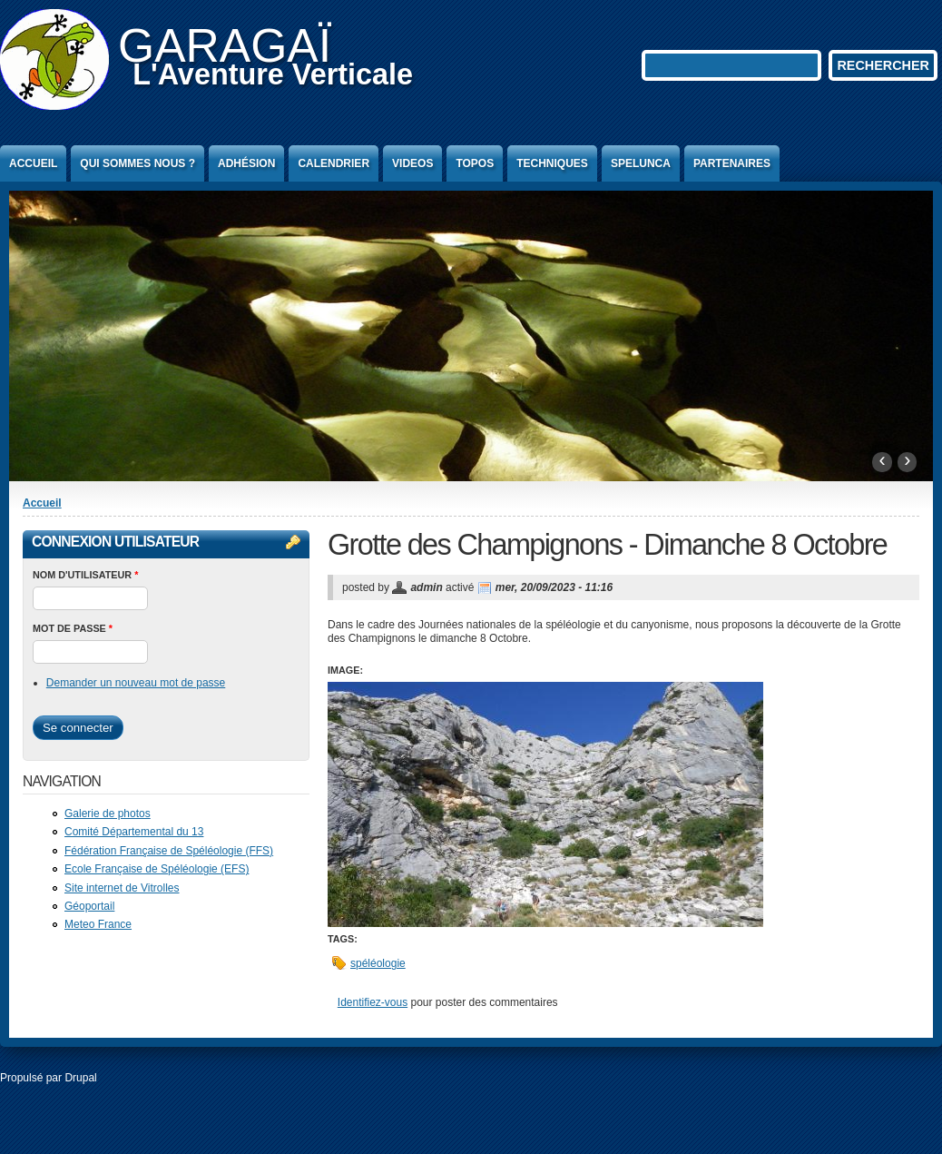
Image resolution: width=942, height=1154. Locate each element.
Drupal (80, 1077)
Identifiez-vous (372, 1002)
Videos (412, 163)
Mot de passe (73, 628)
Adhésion (246, 163)
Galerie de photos (107, 813)
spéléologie (378, 963)
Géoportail (89, 906)
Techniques (552, 163)
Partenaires (731, 163)
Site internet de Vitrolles (122, 888)
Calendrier (333, 163)
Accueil (33, 163)
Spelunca (641, 163)
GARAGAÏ (224, 45)
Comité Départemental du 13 (133, 831)
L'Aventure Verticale (272, 74)
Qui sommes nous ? (137, 163)
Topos (475, 163)
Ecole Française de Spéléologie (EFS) (156, 869)
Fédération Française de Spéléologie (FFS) (168, 850)
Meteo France (98, 924)
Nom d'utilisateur (85, 574)
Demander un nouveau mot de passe (135, 682)
